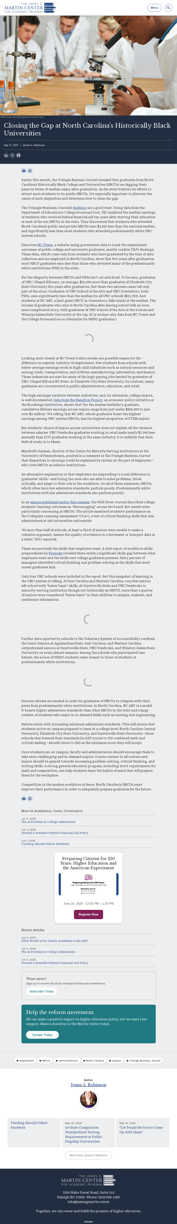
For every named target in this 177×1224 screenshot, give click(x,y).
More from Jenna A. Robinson (88, 1155)
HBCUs (46, 1060)
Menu (154, 7)
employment (26, 1060)
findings (79, 208)
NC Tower (45, 245)
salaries (116, 1060)
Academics (42, 811)
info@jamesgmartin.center (88, 1202)
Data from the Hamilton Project (78, 400)
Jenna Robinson (68, 1060)
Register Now (88, 914)
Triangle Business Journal (145, 1060)
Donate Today (42, 1035)
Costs (57, 811)
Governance (73, 811)
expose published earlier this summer (60, 502)
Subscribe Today (42, 991)
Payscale (55, 553)
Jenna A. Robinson (33, 145)
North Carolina (95, 1060)
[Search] (168, 8)
